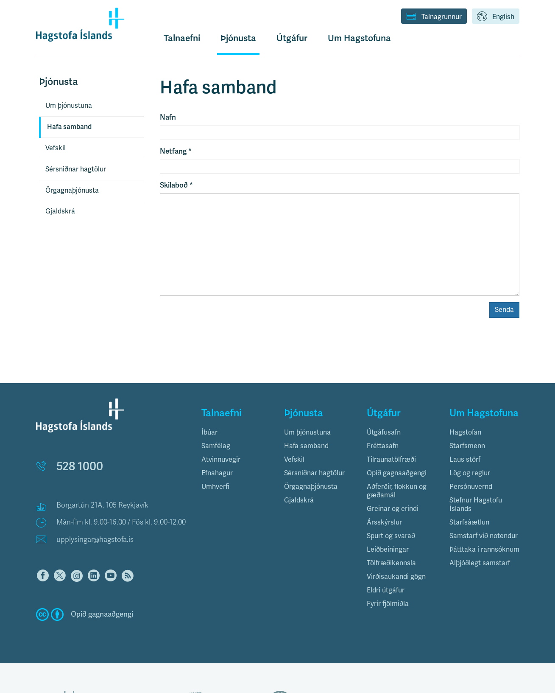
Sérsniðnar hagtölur (75, 169)
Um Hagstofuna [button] (359, 38)
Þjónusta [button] (238, 38)
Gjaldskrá (60, 211)
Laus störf (464, 459)
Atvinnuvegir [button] (220, 459)
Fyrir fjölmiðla (388, 604)
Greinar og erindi (392, 509)
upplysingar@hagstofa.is (95, 539)
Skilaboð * (176, 185)
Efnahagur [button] (217, 473)
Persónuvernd (470, 487)
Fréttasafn (383, 446)
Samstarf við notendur (483, 536)
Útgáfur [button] (291, 38)
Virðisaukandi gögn (396, 576)
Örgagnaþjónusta (72, 190)
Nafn (168, 117)
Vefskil (55, 148)
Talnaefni (182, 38)
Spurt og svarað (391, 536)
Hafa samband (69, 127)
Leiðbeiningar (388, 549)
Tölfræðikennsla (391, 563)
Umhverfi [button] (215, 487)
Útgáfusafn (384, 432)
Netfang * (176, 151)
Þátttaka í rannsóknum (484, 549)
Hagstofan (465, 432)
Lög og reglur (469, 473)
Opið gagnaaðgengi (397, 473)
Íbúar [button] (209, 432)
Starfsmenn (467, 446)
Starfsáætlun (469, 522)
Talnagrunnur (434, 16)
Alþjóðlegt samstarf (479, 563)
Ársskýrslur (384, 522)
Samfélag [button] (215, 446)
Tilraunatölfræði (391, 459)
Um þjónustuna (68, 105)
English (495, 16)
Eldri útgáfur (385, 590)
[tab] (236, 432)
